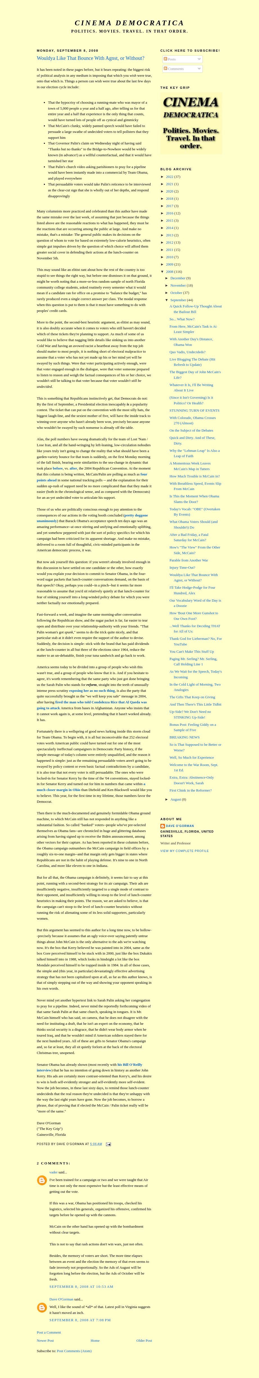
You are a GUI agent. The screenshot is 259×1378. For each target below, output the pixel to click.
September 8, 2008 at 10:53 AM (81, 1286)
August (176, 799)
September (179, 300)
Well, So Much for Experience (191, 757)
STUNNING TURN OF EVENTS (194, 410)
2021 (170, 184)
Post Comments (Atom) (74, 1351)
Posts (170, 59)
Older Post (144, 1340)
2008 (170, 271)
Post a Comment (49, 1332)
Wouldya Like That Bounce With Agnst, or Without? (90, 58)
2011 (170, 250)
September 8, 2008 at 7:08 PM (80, 1320)
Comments (174, 69)
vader (53, 1172)
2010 (170, 257)
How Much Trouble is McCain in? (194, 476)
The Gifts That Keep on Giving (192, 697)
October (177, 293)
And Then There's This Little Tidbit (195, 704)
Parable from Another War (188, 560)
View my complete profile (184, 851)
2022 (170, 176)
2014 (170, 228)
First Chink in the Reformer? (190, 790)
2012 (170, 242)
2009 (170, 264)
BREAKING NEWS (184, 737)
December (179, 278)
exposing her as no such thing (92, 690)
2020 (170, 191)
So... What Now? (181, 319)
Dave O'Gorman (61, 1299)
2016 (170, 213)
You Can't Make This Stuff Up (191, 651)
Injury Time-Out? (182, 567)
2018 (170, 198)
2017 (170, 206)
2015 (170, 220)
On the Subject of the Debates (191, 430)
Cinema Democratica (130, 23)
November (179, 285)
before (58, 468)
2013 (170, 235)
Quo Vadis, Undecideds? (187, 352)
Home (95, 1340)
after (73, 468)
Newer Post (45, 1340)
